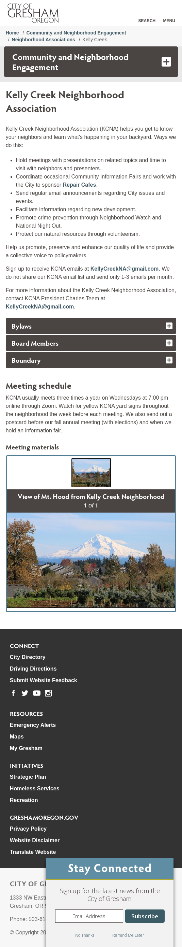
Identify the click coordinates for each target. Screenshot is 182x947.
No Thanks (84, 935)
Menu (169, 20)
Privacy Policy (28, 829)
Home (12, 32)
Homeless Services (35, 788)
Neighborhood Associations (43, 39)
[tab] (91, 326)
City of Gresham (42, 883)
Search (147, 20)
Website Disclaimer (35, 840)
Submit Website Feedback (43, 680)
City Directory (28, 657)
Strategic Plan (28, 777)
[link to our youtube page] (37, 693)
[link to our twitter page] (25, 693)
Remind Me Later (128, 935)
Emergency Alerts (33, 725)
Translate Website (33, 852)
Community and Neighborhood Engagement (76, 32)
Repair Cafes (79, 185)
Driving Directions (33, 669)
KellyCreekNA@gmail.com (124, 269)
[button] (91, 472)
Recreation (24, 800)
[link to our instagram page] (48, 693)
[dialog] (109, 902)
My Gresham (26, 748)
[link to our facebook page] (13, 693)
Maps (17, 737)
